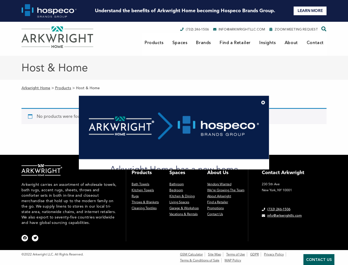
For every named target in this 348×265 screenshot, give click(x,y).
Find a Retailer (235, 42)
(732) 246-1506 (194, 29)
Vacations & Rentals (183, 214)
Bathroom (176, 184)
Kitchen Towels (143, 190)
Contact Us (215, 214)
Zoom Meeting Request (293, 29)
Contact (315, 42)
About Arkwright (219, 196)
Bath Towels (140, 184)
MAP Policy (233, 260)
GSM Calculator (191, 254)
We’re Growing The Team (225, 190)
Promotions (215, 208)
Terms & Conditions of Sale (199, 260)
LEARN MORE (310, 10)
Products (154, 42)
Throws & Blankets (145, 202)
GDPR (254, 254)
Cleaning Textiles (144, 208)
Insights (267, 42)
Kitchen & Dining (182, 196)
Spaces (180, 42)
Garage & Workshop (184, 208)
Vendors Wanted (219, 184)
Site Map (214, 254)
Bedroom (176, 190)
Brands (203, 42)
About (291, 42)
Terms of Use (235, 254)
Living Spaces (179, 202)
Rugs (135, 196)
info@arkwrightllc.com (239, 29)
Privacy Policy (274, 254)
